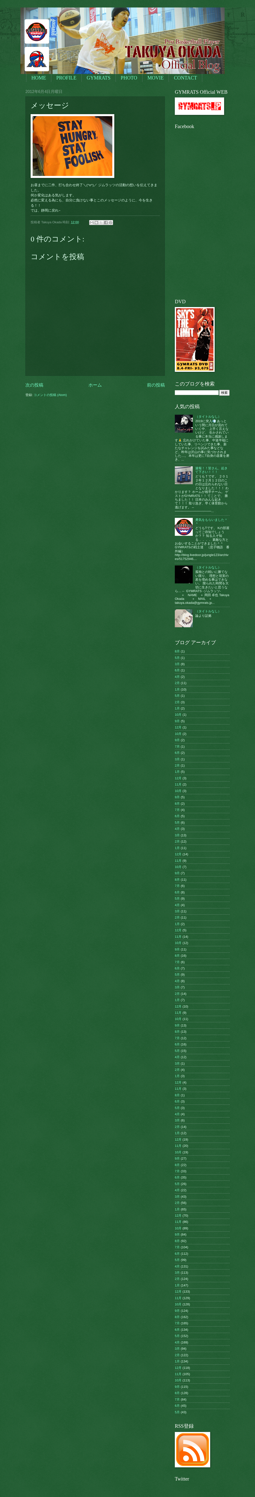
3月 (177, 664)
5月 (177, 658)
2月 (177, 683)
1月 (177, 689)
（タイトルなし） (208, 416)
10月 (178, 714)
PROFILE (66, 77)
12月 (178, 727)
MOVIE (155, 77)
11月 (178, 784)
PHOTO (129, 77)
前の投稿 (156, 385)
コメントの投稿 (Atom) (50, 395)
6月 (177, 670)
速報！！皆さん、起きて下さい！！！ (211, 470)
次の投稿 (34, 385)
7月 (177, 746)
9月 (177, 721)
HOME (38, 77)
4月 (177, 677)
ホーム (95, 385)
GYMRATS (99, 77)
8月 (177, 651)
